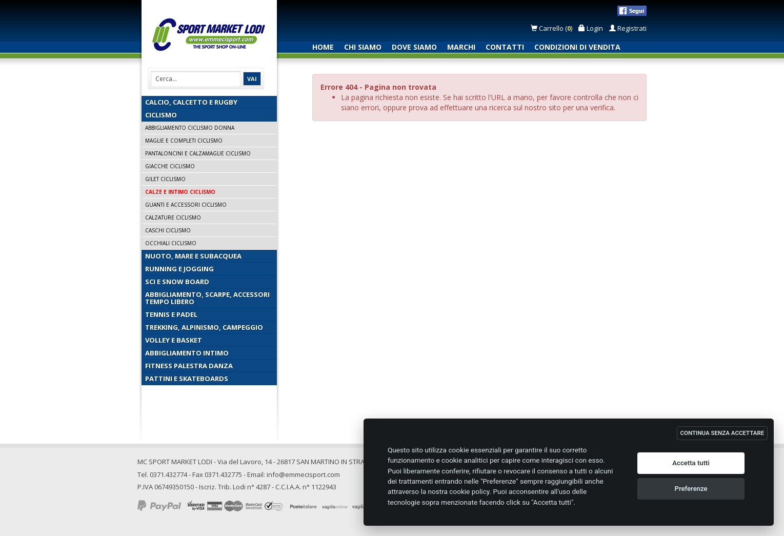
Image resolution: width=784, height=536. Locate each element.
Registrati (628, 28)
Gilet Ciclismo (165, 179)
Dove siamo (414, 47)
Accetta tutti (691, 463)
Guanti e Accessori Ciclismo (186, 204)
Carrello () (552, 28)
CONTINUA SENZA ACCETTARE (722, 432)
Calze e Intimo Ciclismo (180, 191)
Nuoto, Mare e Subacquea (193, 256)
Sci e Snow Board (177, 281)
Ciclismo (161, 115)
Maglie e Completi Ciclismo (184, 140)
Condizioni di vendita (577, 47)
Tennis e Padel (171, 314)
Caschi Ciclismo (168, 230)
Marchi (461, 47)
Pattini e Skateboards (186, 378)
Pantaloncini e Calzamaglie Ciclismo (198, 153)
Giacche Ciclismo (170, 166)
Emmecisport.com (211, 35)
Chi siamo (362, 47)
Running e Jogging (179, 268)
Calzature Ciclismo (173, 217)
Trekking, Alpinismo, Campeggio (204, 327)
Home (323, 47)
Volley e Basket (173, 340)
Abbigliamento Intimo (187, 353)
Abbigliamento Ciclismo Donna (189, 127)
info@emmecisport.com (303, 474)
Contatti (505, 47)
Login (590, 28)
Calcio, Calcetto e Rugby (191, 102)
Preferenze (691, 488)
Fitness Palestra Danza (189, 365)
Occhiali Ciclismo (170, 243)
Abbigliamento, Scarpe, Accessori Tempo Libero (207, 298)
